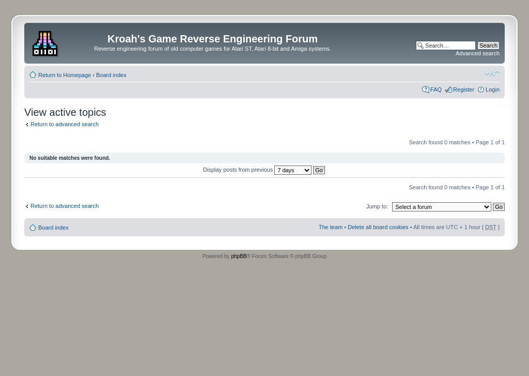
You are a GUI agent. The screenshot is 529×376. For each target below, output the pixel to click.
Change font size (492, 73)
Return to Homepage (64, 75)
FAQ (436, 89)
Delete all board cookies (378, 227)
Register (463, 89)
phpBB (238, 256)
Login (493, 89)
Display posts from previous (264, 170)
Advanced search (478, 53)
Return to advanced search (64, 124)
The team (331, 227)
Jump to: (377, 206)
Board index (111, 75)
